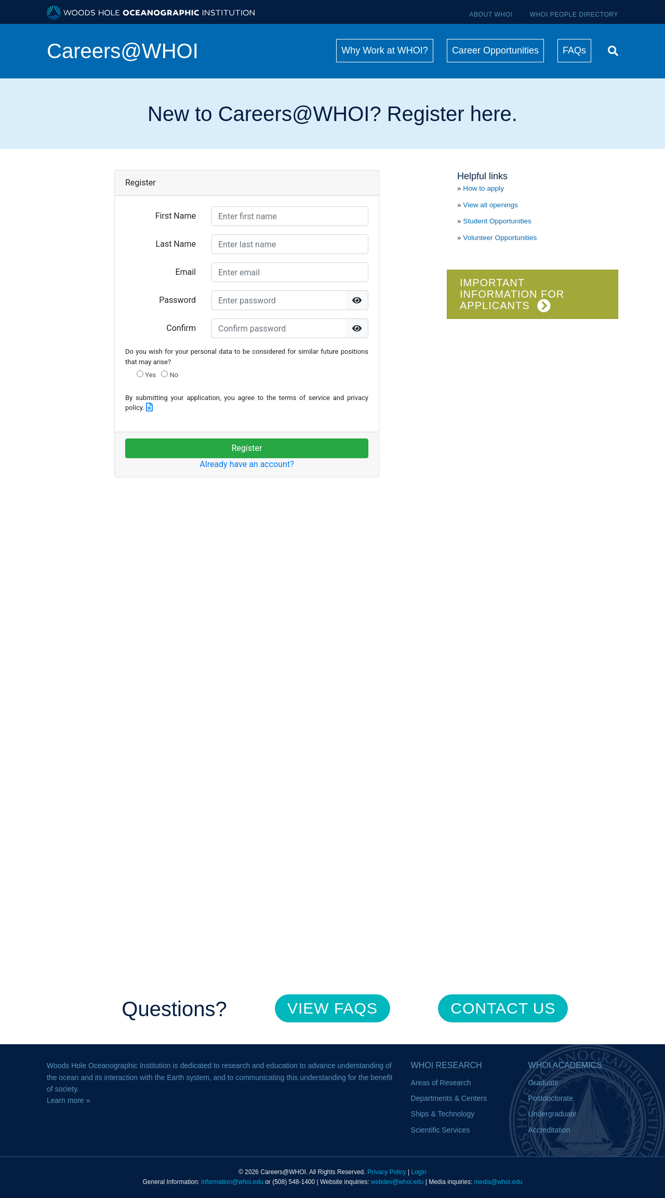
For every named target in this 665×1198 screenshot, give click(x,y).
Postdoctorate (550, 1098)
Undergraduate (552, 1114)
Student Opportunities (497, 221)
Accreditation (549, 1130)
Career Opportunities (495, 50)
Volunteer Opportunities (500, 238)
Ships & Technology (443, 1114)
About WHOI (490, 14)
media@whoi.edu (498, 1182)
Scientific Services (440, 1130)
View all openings (490, 205)
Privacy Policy (386, 1172)
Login (418, 1172)
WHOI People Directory (574, 14)
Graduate (543, 1083)
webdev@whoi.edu (397, 1182)
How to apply (483, 188)
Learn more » (68, 1100)
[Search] (610, 49)
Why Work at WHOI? (384, 50)
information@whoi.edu (232, 1182)
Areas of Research (441, 1083)
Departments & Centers (449, 1098)
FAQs (574, 50)
